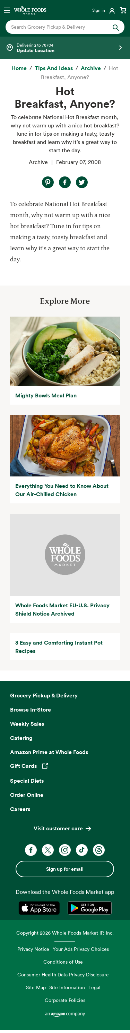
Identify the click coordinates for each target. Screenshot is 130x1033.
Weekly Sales (27, 723)
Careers (20, 809)
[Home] (19, 68)
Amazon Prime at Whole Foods (49, 752)
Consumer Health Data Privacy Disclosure (63, 974)
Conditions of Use (63, 961)
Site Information (67, 987)
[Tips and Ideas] (54, 68)
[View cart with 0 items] (123, 10)
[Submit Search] (116, 27)
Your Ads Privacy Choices (81, 949)
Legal (94, 987)
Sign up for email (65, 869)
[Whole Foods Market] (30, 10)
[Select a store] (65, 47)
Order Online (26, 795)
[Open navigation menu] (7, 10)
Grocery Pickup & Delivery (44, 695)
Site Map (36, 987)
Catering (21, 738)
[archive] (91, 68)
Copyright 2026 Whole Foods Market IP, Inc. (65, 932)
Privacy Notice (33, 949)
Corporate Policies (65, 1000)
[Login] (104, 10)
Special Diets (27, 780)
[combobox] (59, 26)
